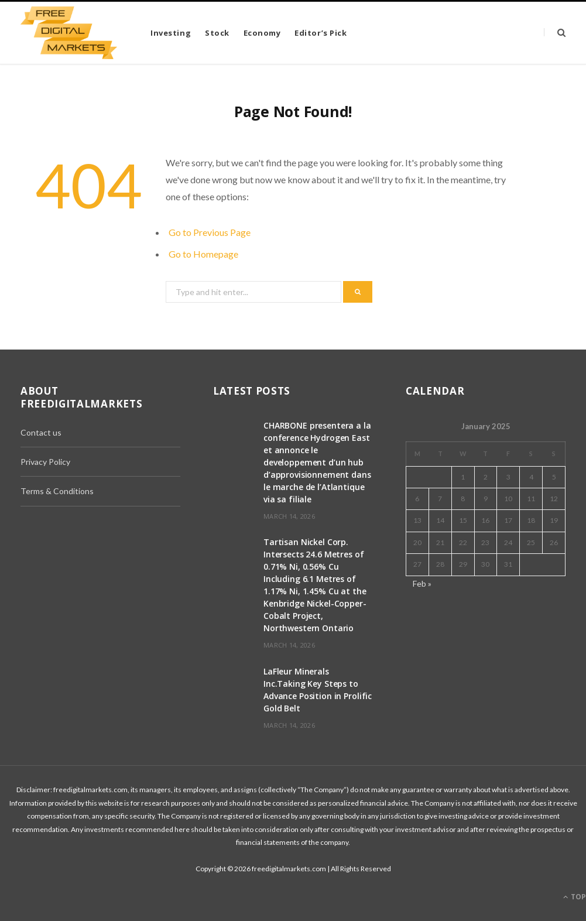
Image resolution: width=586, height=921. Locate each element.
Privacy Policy (45, 462)
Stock (217, 33)
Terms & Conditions (57, 491)
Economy (262, 33)
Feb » (422, 583)
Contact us (40, 432)
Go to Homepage (203, 253)
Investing (170, 33)
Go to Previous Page (210, 232)
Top (574, 897)
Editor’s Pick (320, 33)
